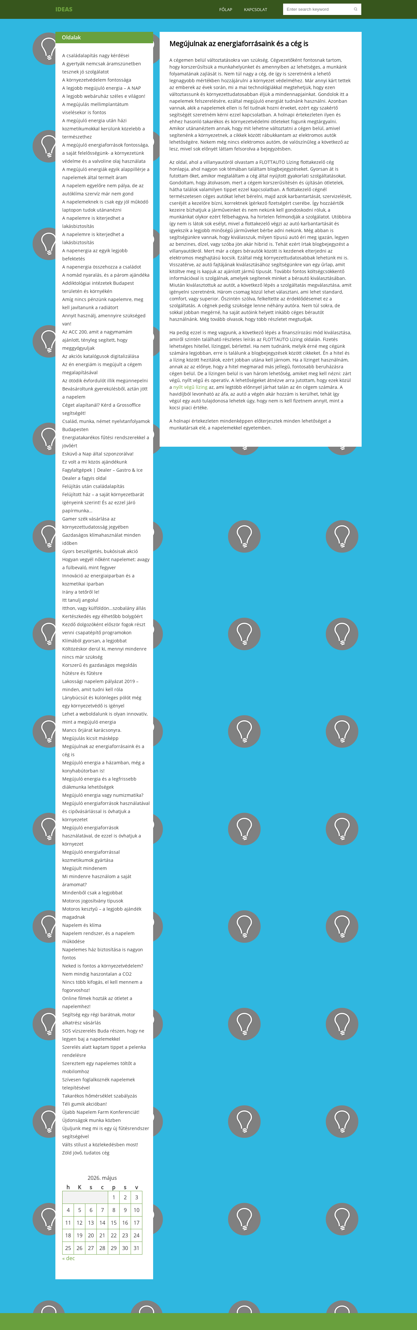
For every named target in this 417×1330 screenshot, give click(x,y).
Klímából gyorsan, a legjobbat (94, 641)
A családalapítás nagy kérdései (95, 55)
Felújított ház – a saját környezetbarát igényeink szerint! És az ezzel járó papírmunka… (103, 502)
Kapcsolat (255, 9)
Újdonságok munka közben (91, 1120)
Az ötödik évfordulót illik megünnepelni (105, 380)
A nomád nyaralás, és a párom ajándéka (106, 275)
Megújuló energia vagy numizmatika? (102, 795)
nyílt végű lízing (190, 387)
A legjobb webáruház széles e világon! (103, 96)
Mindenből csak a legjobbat (92, 892)
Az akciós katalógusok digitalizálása (100, 356)
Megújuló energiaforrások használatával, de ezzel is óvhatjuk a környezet (101, 835)
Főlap (225, 9)
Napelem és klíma (81, 925)
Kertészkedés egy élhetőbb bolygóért (102, 616)
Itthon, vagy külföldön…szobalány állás (104, 608)
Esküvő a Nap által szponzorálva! (98, 454)
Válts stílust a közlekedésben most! (100, 1144)
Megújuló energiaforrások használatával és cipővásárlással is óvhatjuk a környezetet (106, 811)
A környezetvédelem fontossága (96, 80)
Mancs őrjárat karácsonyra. (92, 730)
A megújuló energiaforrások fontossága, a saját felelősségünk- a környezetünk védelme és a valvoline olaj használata (105, 153)
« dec (68, 1258)
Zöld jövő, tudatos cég (85, 1153)
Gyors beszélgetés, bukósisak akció (100, 551)
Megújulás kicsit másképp (90, 738)
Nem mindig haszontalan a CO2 (97, 974)
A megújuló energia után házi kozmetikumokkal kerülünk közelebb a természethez (103, 128)
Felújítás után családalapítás (93, 486)
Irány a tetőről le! (80, 592)
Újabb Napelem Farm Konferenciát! (100, 1112)
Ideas (63, 9)
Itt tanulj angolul (80, 600)
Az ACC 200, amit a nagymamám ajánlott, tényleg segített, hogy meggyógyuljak (97, 340)
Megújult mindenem (84, 868)
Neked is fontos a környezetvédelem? (102, 966)
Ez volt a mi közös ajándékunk (94, 462)
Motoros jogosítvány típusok (92, 901)
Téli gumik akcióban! (84, 1104)
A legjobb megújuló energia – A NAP (101, 88)
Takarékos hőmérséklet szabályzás (99, 1096)
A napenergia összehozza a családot (101, 267)
